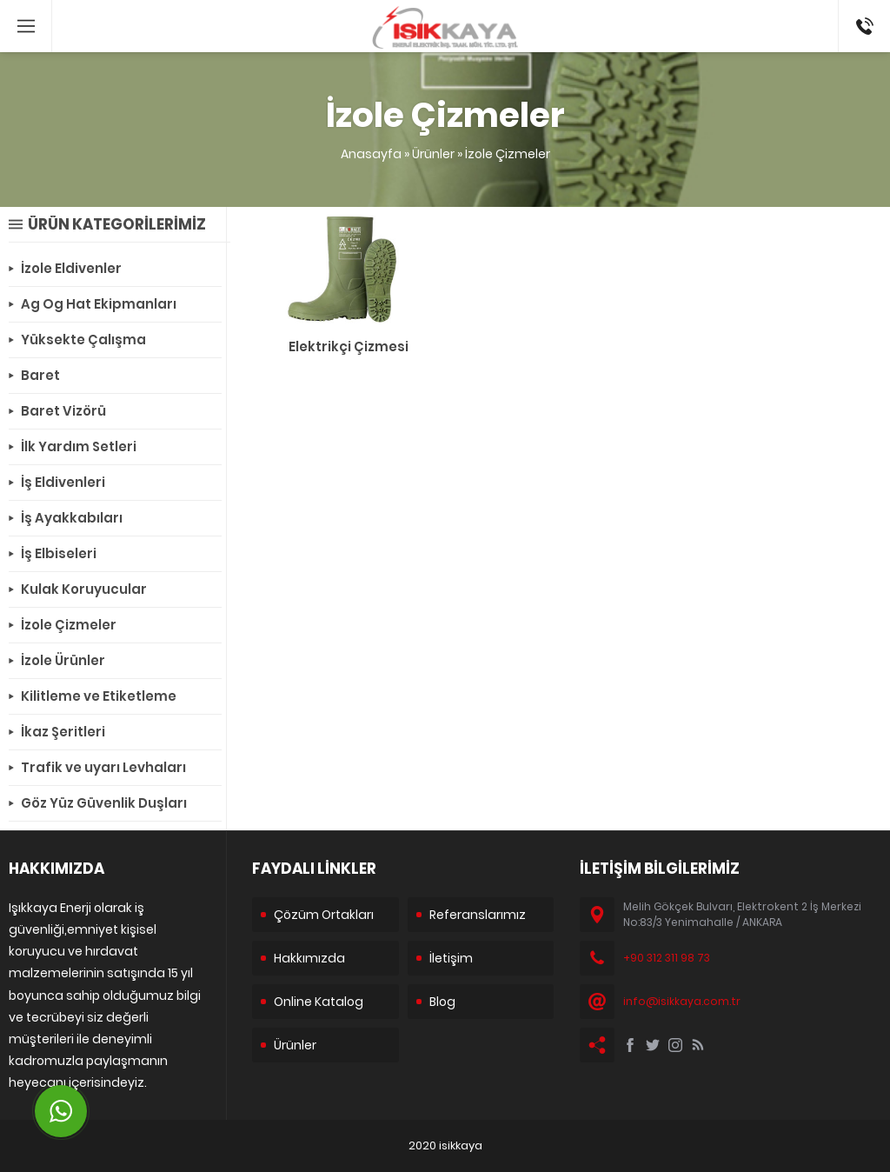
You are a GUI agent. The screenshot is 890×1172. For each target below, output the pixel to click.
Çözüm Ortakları (324, 914)
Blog (442, 1001)
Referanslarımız (477, 914)
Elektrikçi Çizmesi (348, 346)
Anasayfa (371, 154)
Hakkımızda (309, 958)
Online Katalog (318, 1001)
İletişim (451, 958)
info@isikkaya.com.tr (682, 1001)
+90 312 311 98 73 (864, 18)
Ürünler (433, 154)
